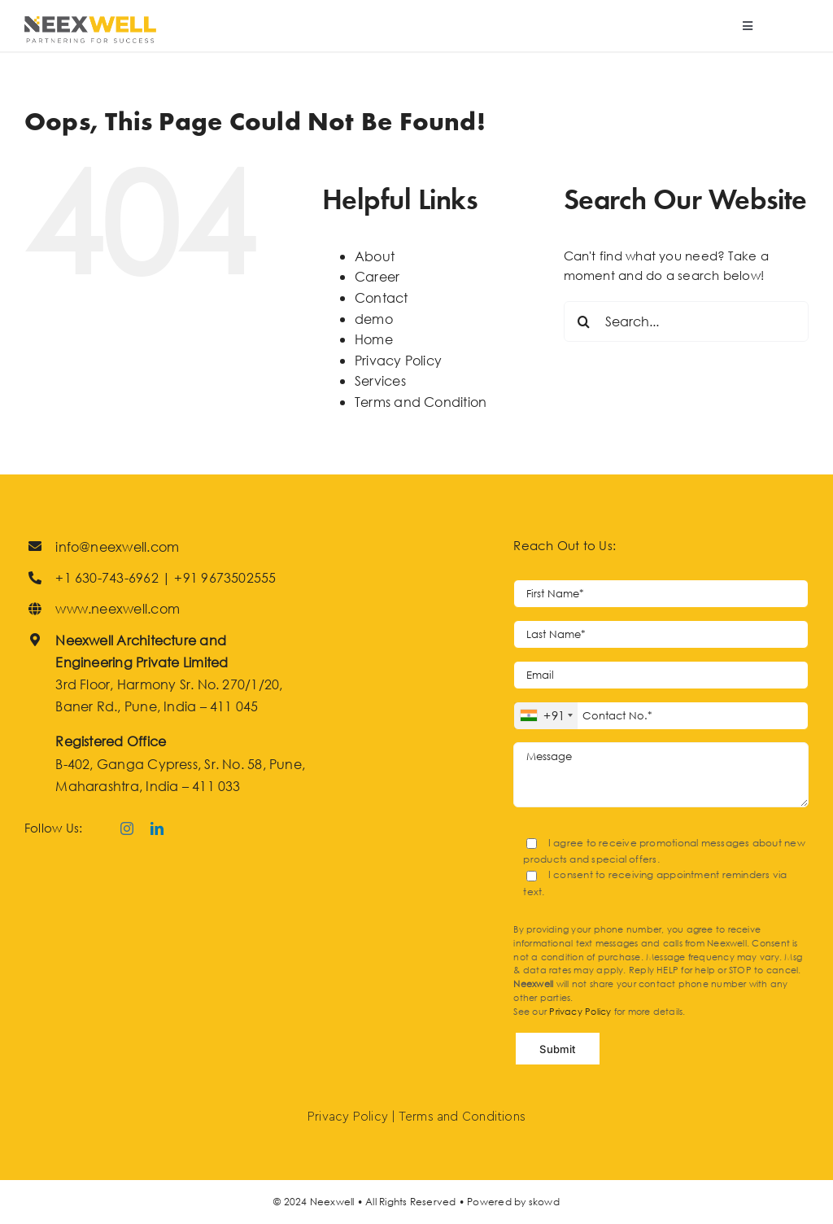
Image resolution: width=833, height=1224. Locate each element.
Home (374, 339)
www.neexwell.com (117, 608)
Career (377, 276)
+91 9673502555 (225, 577)
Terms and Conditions (462, 1117)
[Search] (584, 321)
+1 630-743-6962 (106, 577)
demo (374, 318)
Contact (381, 297)
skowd (544, 1202)
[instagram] (126, 828)
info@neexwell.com (117, 546)
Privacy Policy (398, 360)
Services (380, 380)
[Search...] (686, 321)
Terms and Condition (420, 401)
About (375, 255)
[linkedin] (157, 828)
